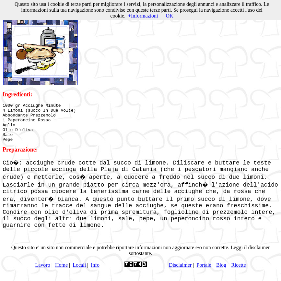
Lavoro (42, 272)
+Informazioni (143, 15)
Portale (203, 272)
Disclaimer (180, 272)
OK (169, 15)
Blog (221, 272)
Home (61, 272)
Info (95, 272)
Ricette (238, 272)
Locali (79, 272)
